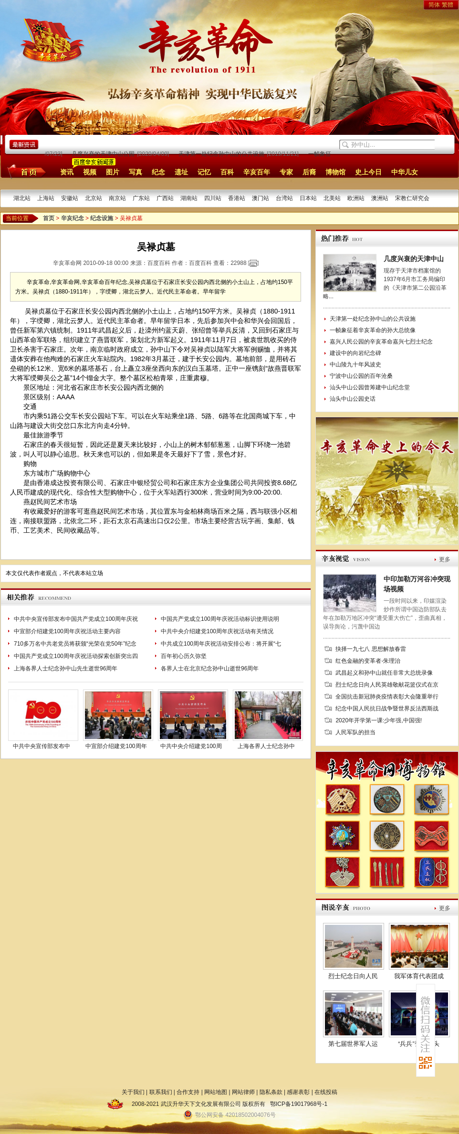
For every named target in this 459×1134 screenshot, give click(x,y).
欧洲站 (356, 198)
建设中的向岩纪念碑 (355, 353)
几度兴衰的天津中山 (414, 259)
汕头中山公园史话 (353, 398)
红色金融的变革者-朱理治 (367, 661)
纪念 (158, 172)
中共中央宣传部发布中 (41, 746)
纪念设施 (101, 218)
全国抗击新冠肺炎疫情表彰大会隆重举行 (386, 696)
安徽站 (69, 198)
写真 (135, 172)
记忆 (204, 172)
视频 (89, 172)
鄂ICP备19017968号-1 (298, 1104)
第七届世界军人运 (353, 1043)
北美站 (332, 198)
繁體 (447, 4)
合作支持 (188, 1092)
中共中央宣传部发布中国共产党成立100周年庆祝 (76, 619)
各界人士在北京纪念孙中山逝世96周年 (210, 668)
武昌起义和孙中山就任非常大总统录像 (384, 672)
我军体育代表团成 (419, 976)
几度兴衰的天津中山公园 (105, 154)
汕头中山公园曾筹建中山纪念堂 (370, 387)
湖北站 (22, 198)
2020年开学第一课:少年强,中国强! (378, 720)
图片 (112, 172)
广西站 (165, 198)
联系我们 (160, 1092)
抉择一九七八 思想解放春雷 (370, 649)
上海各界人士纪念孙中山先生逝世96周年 (65, 668)
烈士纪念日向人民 (353, 976)
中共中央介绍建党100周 (190, 746)
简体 (434, 4)
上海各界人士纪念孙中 (266, 746)
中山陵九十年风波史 (355, 364)
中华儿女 (404, 172)
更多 (444, 559)
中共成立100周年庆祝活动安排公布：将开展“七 (221, 643)
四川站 (212, 198)
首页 (25, 171)
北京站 (93, 198)
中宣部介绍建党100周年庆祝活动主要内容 (67, 631)
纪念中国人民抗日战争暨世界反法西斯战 (386, 708)
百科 (227, 172)
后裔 (309, 172)
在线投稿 (325, 1092)
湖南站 (189, 198)
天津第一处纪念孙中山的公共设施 (224, 154)
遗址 (181, 172)
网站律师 (243, 1092)
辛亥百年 (256, 172)
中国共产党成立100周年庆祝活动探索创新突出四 (76, 656)
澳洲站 (379, 198)
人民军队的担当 (355, 732)
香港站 (236, 198)
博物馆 (335, 172)
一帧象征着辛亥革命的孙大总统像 (373, 330)
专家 (286, 172)
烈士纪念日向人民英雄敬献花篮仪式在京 (386, 684)
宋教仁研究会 (412, 198)
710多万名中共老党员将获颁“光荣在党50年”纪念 (75, 643)
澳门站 (260, 198)
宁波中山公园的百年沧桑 (361, 376)
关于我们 (133, 1092)
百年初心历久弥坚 (184, 656)
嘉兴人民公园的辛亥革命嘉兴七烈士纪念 (381, 341)
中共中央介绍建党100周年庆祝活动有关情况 (217, 631)
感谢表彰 (298, 1092)
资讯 (66, 172)
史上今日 (368, 172)
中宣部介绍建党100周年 (115, 746)
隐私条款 (271, 1092)
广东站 (141, 198)
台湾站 (284, 198)
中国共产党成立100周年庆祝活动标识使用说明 (220, 619)
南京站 (117, 198)
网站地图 (215, 1092)
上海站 (45, 198)
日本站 (308, 198)
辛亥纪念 (72, 218)
